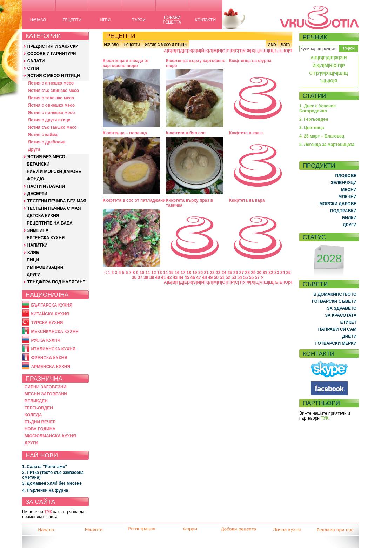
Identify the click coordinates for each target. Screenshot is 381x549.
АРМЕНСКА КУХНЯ (50, 366)
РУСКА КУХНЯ (45, 340)
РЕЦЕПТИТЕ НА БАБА (49, 223)
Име (272, 44)
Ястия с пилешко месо (51, 112)
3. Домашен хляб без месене (52, 483)
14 (165, 272)
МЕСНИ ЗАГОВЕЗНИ (46, 393)
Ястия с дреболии (47, 142)
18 (188, 272)
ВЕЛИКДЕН (36, 401)
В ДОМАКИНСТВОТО (334, 294)
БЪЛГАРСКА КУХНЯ (51, 305)
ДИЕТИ (349, 336)
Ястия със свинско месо (53, 90)
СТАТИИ (315, 95)
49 (210, 277)
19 (194, 272)
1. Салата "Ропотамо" (44, 466)
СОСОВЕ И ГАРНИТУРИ (51, 53)
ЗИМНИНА (38, 230)
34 (282, 272)
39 (151, 277)
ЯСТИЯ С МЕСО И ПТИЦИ (53, 75)
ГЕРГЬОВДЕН (39, 408)
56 (251, 277)
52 (228, 277)
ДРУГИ (33, 274)
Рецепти (131, 44)
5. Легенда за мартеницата (326, 144)
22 (212, 272)
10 (142, 272)
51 (222, 277)
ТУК (48, 511)
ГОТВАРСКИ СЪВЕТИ (334, 301)
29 (253, 272)
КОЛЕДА (33, 415)
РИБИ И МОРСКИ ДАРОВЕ (54, 171)
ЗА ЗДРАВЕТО (341, 308)
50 (216, 277)
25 (229, 272)
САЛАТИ (36, 61)
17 (183, 272)
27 (241, 272)
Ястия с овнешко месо (51, 105)
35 (288, 272)
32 (270, 272)
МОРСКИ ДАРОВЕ (337, 203)
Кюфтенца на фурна (250, 60)
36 (134, 277)
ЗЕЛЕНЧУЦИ (343, 182)
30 (259, 272)
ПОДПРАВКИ (343, 210)
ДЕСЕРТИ (37, 193)
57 (257, 277)
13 (159, 272)
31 (265, 272)
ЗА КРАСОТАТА (341, 315)
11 (148, 272)
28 (247, 272)
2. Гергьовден (313, 119)
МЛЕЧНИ (347, 196)
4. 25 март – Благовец (321, 136)
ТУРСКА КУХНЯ (47, 322)
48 (204, 277)
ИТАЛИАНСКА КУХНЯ (53, 349)
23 (218, 272)
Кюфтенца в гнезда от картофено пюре (126, 63)
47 (198, 277)
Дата (285, 44)
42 (169, 277)
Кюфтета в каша (246, 132)
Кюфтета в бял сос (186, 132)
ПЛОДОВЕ (346, 175)
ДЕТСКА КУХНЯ (43, 215)
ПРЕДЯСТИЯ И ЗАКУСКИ (53, 46)
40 (157, 277)
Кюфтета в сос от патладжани (134, 200)
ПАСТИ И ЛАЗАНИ (46, 186)
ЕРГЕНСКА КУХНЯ (46, 237)
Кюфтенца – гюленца (125, 132)
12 (153, 272)
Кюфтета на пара (247, 200)
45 (187, 277)
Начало (111, 44)
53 (234, 277)
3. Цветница (311, 127)
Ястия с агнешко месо (51, 83)
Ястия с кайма (43, 134)
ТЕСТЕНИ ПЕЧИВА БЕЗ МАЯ (56, 201)
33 (276, 272)
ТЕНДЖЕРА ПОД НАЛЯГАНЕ (56, 282)
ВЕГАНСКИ (38, 164)
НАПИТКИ (37, 245)
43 (175, 277)
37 (140, 277)
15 (171, 272)
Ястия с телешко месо (51, 97)
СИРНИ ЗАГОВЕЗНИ (46, 386)
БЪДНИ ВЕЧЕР (40, 422)
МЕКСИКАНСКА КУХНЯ (55, 331)
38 (145, 277)
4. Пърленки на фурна (45, 490)
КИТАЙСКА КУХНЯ (50, 314)
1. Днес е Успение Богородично (317, 108)
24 (224, 272)
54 (239, 277)
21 (206, 272)
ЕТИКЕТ (348, 322)
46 (192, 277)
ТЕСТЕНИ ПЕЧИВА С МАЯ (54, 208)
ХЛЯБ (33, 252)
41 (163, 277)
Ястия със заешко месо (52, 127)
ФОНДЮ (35, 178)
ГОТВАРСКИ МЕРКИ (336, 343)
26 (235, 272)
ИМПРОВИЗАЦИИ (45, 267)
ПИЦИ (33, 259)
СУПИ (33, 68)
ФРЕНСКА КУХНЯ (49, 357)
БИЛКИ (349, 217)
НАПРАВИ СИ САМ (337, 329)
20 (200, 272)
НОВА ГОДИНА (40, 429)
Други (34, 149)
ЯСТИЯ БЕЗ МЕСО (46, 156)
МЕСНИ (348, 189)
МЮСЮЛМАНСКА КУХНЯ (50, 436)
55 (245, 277)
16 (177, 272)
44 (181, 277)
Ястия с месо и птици (165, 44)
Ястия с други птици (49, 120)
